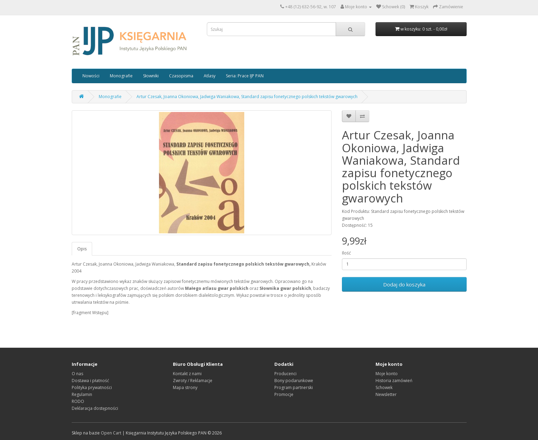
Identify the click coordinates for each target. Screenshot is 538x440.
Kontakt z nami (187, 374)
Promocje (283, 394)
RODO (78, 401)
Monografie (121, 76)
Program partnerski (293, 387)
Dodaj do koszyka (404, 284)
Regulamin (82, 394)
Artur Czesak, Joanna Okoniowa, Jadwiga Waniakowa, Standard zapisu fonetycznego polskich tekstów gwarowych (247, 97)
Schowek (384, 387)
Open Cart (111, 433)
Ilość (346, 253)
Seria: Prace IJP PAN (245, 76)
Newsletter (386, 394)
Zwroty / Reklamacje (192, 380)
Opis (82, 249)
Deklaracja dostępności (95, 408)
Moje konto (387, 374)
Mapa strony (185, 387)
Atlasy (209, 76)
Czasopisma (181, 76)
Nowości (90, 76)
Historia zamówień (394, 380)
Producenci (285, 374)
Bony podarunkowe (293, 380)
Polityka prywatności (92, 387)
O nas (77, 374)
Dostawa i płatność (90, 380)
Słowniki (151, 76)
